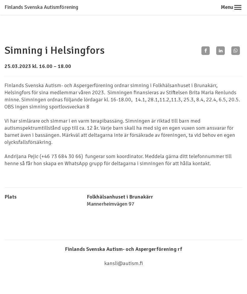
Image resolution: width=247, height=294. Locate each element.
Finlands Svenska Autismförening (41, 7)
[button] (238, 7)
